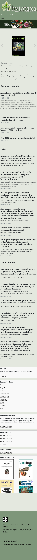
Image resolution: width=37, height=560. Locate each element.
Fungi (1, 408)
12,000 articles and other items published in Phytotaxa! (15, 118)
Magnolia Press (17, 530)
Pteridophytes (4, 397)
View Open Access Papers (8, 71)
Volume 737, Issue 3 (5, 441)
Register (4, 15)
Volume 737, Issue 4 (5, 438)
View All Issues (4, 445)
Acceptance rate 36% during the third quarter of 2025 (18, 94)
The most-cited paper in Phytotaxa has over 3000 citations (17, 129)
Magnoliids (3, 388)
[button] (1, 45)
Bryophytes (3, 399)
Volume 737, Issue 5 (5, 435)
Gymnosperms (4, 394)
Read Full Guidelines (6, 426)
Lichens (2, 405)
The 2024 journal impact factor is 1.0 (17, 138)
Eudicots (2, 391)
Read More (3, 376)
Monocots (3, 385)
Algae (2, 402)
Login (11, 15)
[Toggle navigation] (2, 18)
